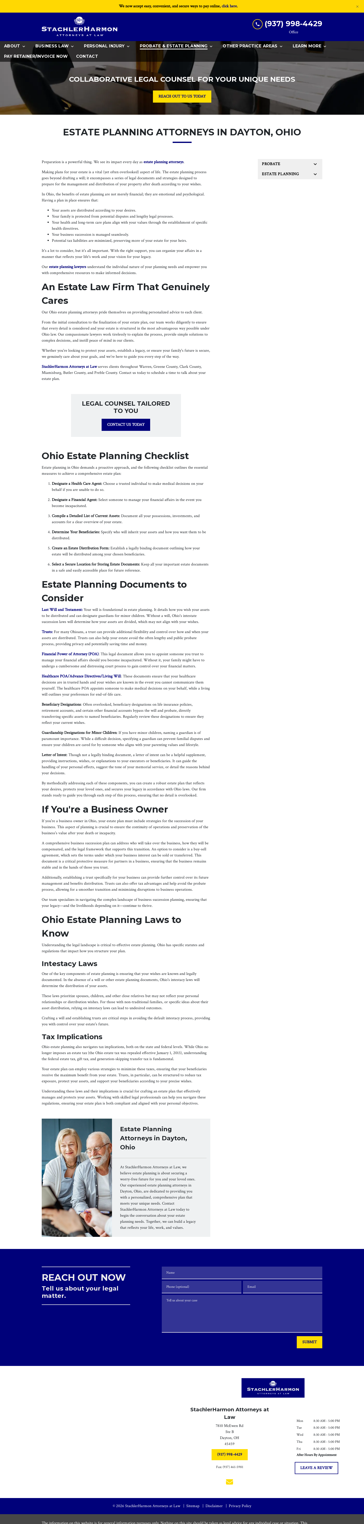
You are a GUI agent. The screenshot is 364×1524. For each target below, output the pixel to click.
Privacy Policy (240, 1506)
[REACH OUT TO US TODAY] (182, 97)
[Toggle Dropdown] (25, 46)
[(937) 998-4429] (230, 1454)
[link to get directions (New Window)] (229, 1436)
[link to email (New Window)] (229, 1482)
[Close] (357, 6)
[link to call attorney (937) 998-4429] (287, 23)
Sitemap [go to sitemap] (192, 1506)
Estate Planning (280, 174)
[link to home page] (80, 27)
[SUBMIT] (309, 1342)
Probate (271, 164)
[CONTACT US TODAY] (126, 425)
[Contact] (87, 56)
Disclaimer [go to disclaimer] (214, 1506)
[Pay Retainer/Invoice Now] (36, 56)
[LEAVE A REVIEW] (316, 1468)
